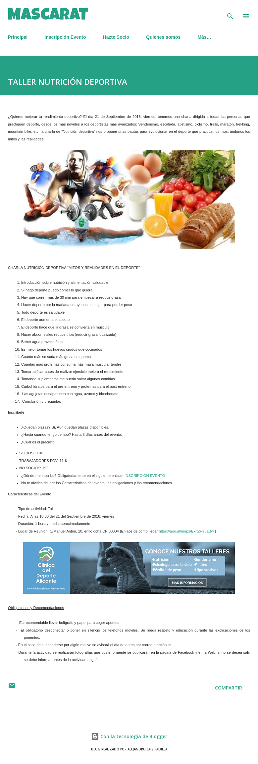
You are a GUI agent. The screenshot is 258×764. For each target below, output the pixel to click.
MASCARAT (48, 16)
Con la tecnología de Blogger (129, 736)
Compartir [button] (228, 688)
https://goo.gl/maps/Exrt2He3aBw (186, 531)
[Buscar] (230, 12)
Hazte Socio (116, 37)
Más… (204, 37)
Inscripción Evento (65, 37)
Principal (17, 37)
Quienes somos (163, 37)
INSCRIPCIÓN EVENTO (145, 476)
